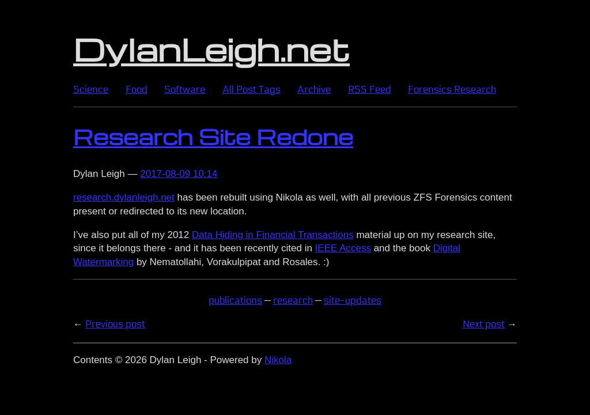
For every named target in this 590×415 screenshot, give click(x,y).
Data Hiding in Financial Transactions (273, 234)
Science (90, 90)
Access (343, 248)
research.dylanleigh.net (124, 197)
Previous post (115, 324)
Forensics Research (452, 90)
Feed (369, 90)
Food (137, 90)
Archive (314, 90)
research (293, 301)
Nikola (278, 359)
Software (184, 90)
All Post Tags (251, 90)
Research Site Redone (213, 136)
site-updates (352, 301)
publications (235, 301)
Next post (484, 324)
